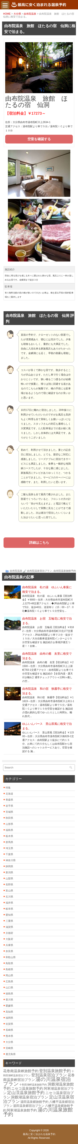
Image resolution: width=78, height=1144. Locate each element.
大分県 (17, 13)
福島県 (9, 830)
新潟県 (9, 872)
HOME (7, 13)
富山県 (9, 890)
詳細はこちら (39, 542)
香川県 (9, 999)
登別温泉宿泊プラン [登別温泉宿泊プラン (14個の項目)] (49, 1075)
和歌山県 (11, 957)
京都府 (9, 933)
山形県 (9, 824)
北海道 (9, 793)
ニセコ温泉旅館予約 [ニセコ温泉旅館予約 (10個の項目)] (27, 1089)
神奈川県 (11, 860)
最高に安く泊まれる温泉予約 (39, 1134)
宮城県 (9, 811)
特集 (8, 787)
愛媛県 (9, 1005)
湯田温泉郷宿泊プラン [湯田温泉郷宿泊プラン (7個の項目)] (28, 1105)
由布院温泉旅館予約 (64, 570)
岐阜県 (9, 908)
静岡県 (9, 866)
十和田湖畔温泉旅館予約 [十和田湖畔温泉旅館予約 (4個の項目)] (33, 1084)
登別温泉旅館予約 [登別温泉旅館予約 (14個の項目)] (55, 1071)
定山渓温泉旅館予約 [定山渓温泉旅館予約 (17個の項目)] (26, 1092)
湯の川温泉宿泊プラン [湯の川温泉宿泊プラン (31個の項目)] (37, 1081)
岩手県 (9, 805)
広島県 (9, 981)
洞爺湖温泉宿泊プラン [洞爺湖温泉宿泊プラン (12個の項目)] (29, 1097)
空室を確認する (39, 139)
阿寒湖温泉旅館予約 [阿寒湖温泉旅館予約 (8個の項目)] (22, 1110)
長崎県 (9, 1029)
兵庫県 (9, 945)
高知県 (9, 1011)
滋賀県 (9, 927)
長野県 (9, 884)
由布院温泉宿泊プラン (39, 570)
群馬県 (9, 842)
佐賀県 (9, 1023)
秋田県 (9, 817)
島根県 (9, 969)
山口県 (9, 987)
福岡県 (9, 1017)
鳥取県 (9, 963)
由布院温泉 (30, 13)
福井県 (9, 902)
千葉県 (9, 854)
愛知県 (9, 914)
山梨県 (9, 878)
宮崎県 (9, 1048)
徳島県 (9, 993)
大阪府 (9, 939)
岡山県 (9, 975)
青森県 (9, 799)
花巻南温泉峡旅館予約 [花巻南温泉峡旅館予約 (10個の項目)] (20, 1071)
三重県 (9, 920)
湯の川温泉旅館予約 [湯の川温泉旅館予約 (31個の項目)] (38, 1112)
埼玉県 (9, 848)
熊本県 (9, 1036)
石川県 (9, 896)
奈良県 (9, 951)
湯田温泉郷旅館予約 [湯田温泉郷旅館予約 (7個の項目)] (34, 1101)
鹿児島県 (11, 1054)
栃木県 (9, 836)
